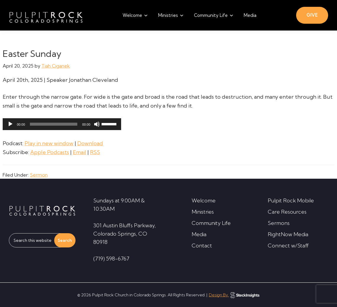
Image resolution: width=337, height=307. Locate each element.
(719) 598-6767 (111, 258)
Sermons (279, 223)
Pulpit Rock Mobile (291, 200)
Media (199, 234)
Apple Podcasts (49, 152)
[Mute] (97, 124)
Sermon (39, 175)
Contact (202, 245)
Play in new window (49, 143)
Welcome (204, 200)
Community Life (211, 223)
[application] (62, 124)
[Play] (10, 124)
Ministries (203, 211)
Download (90, 143)
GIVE (312, 15)
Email (79, 152)
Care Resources (287, 211)
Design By (234, 295)
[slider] (54, 124)
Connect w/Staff (288, 245)
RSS (95, 152)
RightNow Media (288, 234)
